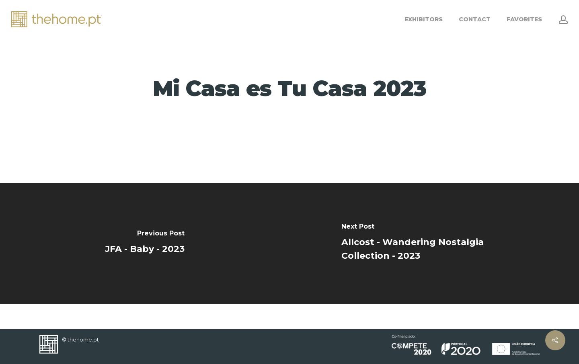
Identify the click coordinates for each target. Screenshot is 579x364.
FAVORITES (524, 19)
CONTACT (475, 19)
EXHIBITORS (423, 19)
